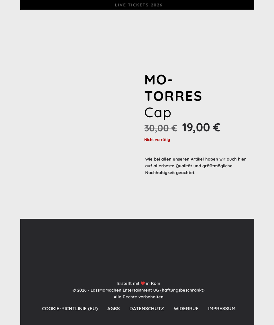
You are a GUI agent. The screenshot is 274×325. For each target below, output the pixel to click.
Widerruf (186, 308)
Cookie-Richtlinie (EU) (70, 308)
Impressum (221, 308)
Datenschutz (146, 308)
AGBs (113, 308)
